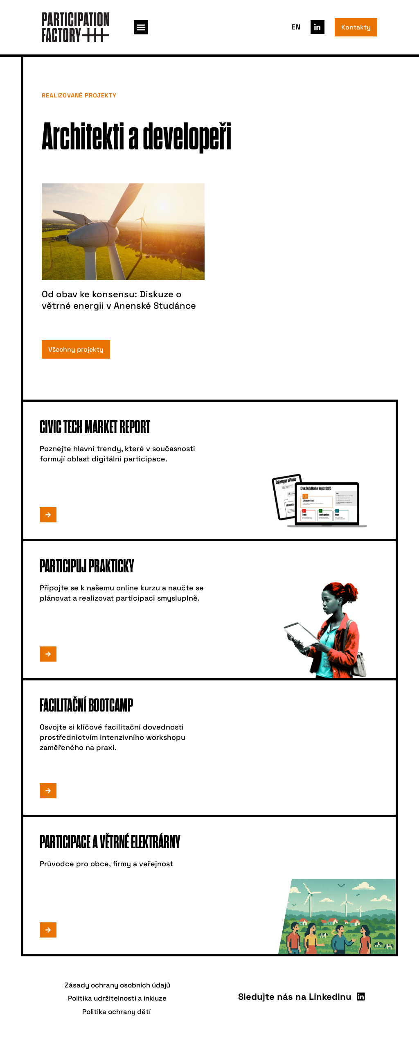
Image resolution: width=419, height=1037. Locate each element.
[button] (141, 27)
